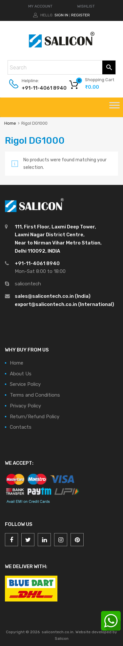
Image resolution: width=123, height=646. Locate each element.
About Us (20, 374)
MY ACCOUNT (40, 6)
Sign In (61, 15)
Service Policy (25, 384)
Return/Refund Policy (34, 417)
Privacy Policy (25, 406)
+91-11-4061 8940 (38, 88)
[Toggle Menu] (114, 107)
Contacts (20, 427)
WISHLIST (86, 6)
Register (80, 15)
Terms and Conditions (35, 395)
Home (10, 123)
